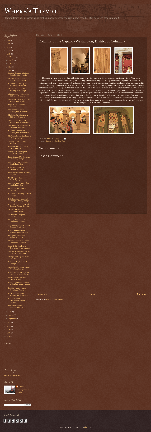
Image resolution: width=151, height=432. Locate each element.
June (10, 70)
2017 (8, 333)
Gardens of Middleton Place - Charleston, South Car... (18, 252)
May (10, 67)
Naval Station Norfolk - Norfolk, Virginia (16, 168)
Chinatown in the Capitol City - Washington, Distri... (19, 100)
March (11, 60)
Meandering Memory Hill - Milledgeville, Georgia (18, 84)
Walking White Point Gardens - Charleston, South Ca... (19, 221)
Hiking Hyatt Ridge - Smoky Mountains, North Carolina (19, 284)
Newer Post (42, 294)
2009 (8, 40)
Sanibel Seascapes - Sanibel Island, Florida (18, 147)
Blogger (87, 427)
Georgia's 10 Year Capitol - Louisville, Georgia (18, 153)
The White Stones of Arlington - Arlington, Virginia (19, 137)
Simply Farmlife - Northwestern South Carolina (16, 300)
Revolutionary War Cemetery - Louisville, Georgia (19, 158)
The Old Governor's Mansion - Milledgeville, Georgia (19, 90)
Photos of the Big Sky (12, 375)
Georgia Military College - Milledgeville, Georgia (17, 79)
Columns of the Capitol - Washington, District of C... (19, 111)
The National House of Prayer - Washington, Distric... (19, 126)
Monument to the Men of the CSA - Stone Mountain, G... (18, 273)
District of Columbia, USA (55, 141)
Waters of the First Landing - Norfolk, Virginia (18, 163)
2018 (8, 336)
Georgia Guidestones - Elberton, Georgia (16, 210)
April (11, 63)
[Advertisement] (32, 26)
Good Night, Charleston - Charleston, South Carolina (19, 247)
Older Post (141, 294)
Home (92, 294)
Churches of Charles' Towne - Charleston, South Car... (19, 242)
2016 (8, 330)
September (13, 318)
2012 (8, 51)
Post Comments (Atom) (54, 299)
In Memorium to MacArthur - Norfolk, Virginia (19, 184)
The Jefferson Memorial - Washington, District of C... (19, 121)
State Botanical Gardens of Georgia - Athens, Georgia (18, 200)
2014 (8, 323)
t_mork (21, 386)
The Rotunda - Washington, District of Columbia (18, 116)
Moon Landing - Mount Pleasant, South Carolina (18, 231)
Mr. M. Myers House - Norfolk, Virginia (16, 179)
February (12, 57)
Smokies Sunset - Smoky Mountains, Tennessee (17, 289)
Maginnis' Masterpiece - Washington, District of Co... (19, 131)
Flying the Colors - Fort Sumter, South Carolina (17, 236)
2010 (8, 44)
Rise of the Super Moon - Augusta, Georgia (17, 306)
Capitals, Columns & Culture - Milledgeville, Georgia (19, 74)
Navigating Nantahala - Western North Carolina (18, 294)
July (10, 312)
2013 (8, 54)
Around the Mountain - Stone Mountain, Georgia (19, 268)
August (11, 315)
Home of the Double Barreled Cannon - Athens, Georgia (19, 205)
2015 (8, 326)
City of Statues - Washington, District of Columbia (18, 95)
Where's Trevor (30, 10)
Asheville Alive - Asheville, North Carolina (17, 278)
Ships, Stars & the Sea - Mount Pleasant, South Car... (19, 226)
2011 (8, 47)
